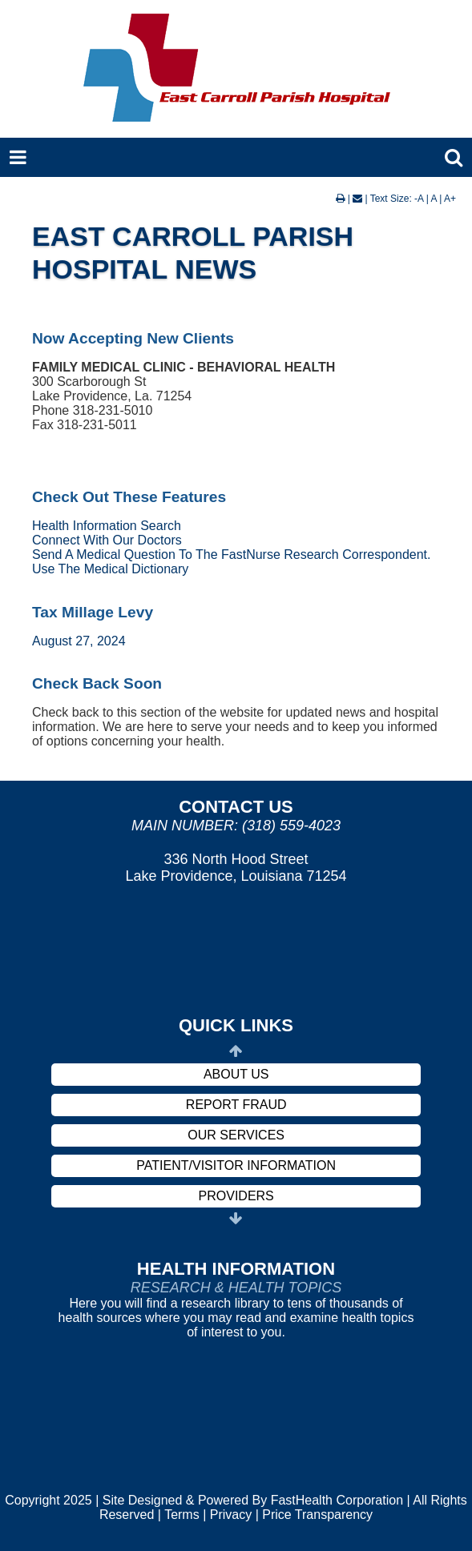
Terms (182, 1514)
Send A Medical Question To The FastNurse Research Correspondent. (231, 554)
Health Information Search (106, 525)
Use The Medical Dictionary (110, 569)
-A (418, 198)
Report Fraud (236, 1104)
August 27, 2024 (79, 641)
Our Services (236, 1135)
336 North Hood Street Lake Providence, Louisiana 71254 (235, 867)
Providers (236, 1196)
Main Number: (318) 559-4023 (236, 826)
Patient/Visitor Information (236, 1165)
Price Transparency (317, 1514)
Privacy (231, 1514)
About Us (236, 1074)
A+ (450, 198)
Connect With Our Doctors (107, 540)
